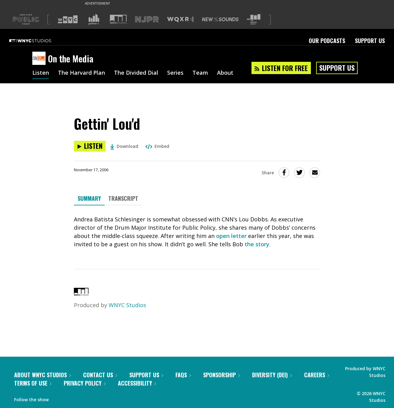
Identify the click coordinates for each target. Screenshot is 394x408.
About (225, 73)
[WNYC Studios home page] (37, 40)
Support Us (370, 41)
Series (175, 73)
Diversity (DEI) (272, 375)
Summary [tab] (89, 198)
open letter (231, 236)
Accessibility (137, 383)
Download (124, 146)
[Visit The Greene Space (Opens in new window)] (253, 19)
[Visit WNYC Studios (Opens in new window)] (118, 19)
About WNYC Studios (42, 375)
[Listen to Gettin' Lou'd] (90, 146)
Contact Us (100, 375)
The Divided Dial (136, 73)
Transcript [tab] (123, 198)
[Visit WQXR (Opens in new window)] (180, 19)
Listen (40, 73)
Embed (157, 146)
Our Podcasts (327, 41)
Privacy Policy (85, 383)
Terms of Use (32, 383)
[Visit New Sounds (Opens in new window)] (220, 19)
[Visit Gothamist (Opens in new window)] (94, 19)
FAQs (183, 375)
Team (200, 73)
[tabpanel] (197, 231)
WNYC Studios (127, 305)
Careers (316, 375)
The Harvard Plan (81, 73)
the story (257, 244)
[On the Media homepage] (40, 59)
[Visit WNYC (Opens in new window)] (68, 19)
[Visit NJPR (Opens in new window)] (147, 19)
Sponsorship (221, 375)
